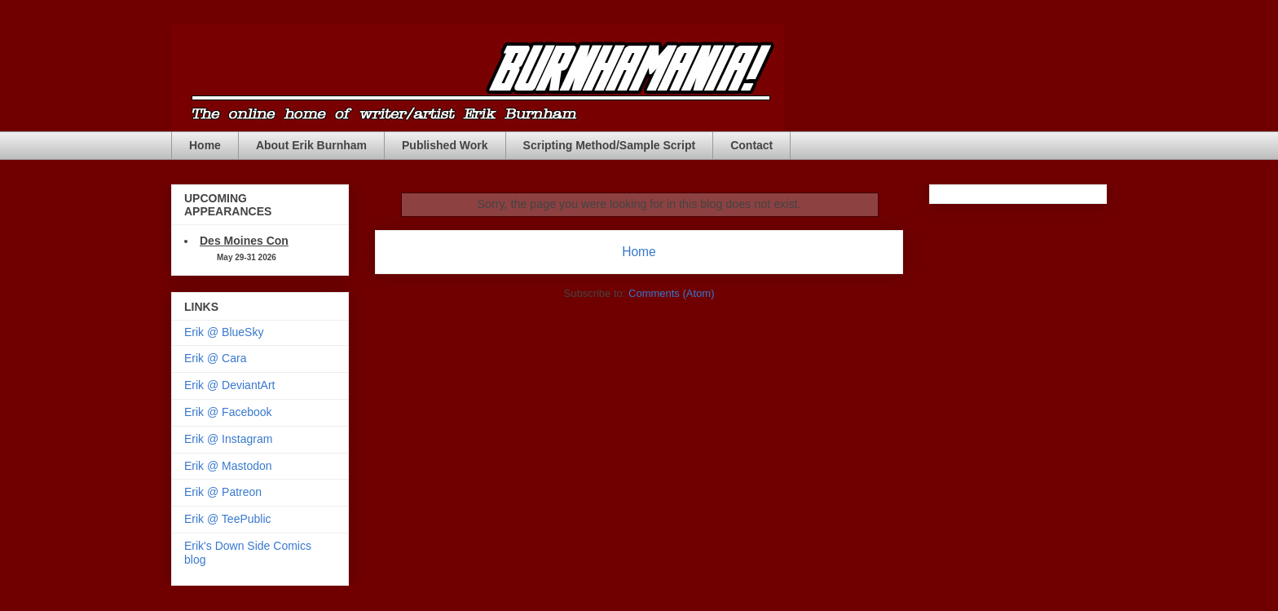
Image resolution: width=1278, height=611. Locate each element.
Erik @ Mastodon (228, 465)
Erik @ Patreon (223, 491)
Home (205, 145)
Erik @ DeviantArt (229, 385)
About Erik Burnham (311, 145)
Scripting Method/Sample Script (609, 145)
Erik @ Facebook (228, 411)
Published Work (445, 145)
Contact (751, 145)
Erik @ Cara (215, 358)
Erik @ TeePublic (227, 518)
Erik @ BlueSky (223, 332)
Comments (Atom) (671, 293)
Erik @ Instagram (228, 438)
